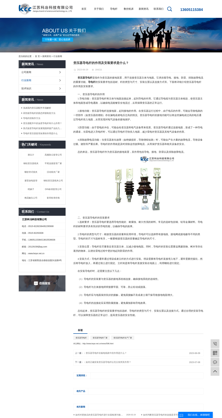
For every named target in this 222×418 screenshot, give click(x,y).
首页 (83, 9)
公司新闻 (26, 72)
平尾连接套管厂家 (53, 163)
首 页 (37, 56)
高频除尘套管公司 (53, 155)
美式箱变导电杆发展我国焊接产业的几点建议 (43, 128)
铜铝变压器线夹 (30, 163)
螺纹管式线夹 (30, 172)
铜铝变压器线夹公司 (53, 180)
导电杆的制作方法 (31, 118)
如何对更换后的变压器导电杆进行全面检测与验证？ (100, 415)
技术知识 (26, 88)
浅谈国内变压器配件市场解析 (37, 108)
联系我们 (158, 9)
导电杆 (113, 9)
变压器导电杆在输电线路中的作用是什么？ (106, 353)
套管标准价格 (53, 198)
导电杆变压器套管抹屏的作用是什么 (40, 133)
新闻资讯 (144, 9)
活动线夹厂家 (53, 172)
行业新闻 (57, 56)
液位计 (31, 155)
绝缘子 (31, 189)
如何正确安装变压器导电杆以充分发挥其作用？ (108, 362)
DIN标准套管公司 (53, 189)
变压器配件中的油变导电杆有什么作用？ (42, 123)
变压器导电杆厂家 (100, 338)
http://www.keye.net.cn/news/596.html (98, 344)
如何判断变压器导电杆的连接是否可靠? (162, 415)
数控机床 (129, 9)
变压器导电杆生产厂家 (122, 338)
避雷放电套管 (30, 180)
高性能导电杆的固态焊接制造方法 (39, 113)
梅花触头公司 (30, 198)
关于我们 (99, 9)
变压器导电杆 (81, 338)
